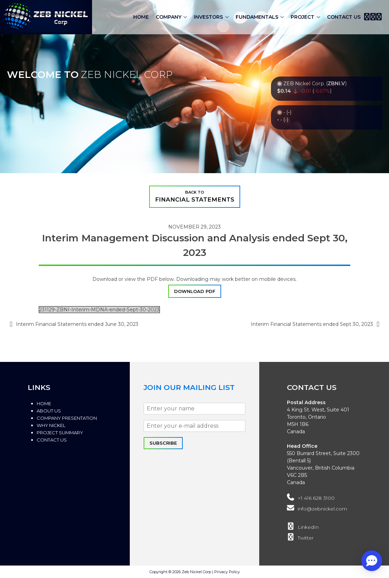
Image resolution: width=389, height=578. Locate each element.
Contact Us (344, 17)
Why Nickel (51, 425)
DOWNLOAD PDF (194, 291)
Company (168, 17)
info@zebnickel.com (317, 509)
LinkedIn (302, 527)
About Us (49, 411)
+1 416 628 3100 (310, 498)
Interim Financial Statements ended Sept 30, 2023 (312, 324)
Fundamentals (257, 17)
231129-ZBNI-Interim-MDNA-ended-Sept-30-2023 (99, 309)
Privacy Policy (227, 571)
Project (302, 17)
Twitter (300, 538)
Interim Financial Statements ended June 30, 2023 (77, 324)
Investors (208, 17)
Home (141, 17)
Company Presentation (67, 418)
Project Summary (60, 432)
